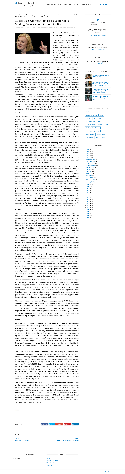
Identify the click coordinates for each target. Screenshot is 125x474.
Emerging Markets (90, 124)
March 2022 (89, 178)
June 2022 (89, 171)
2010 (88, 207)
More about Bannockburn (97, 35)
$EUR (101, 115)
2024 (88, 153)
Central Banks (95, 128)
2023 (88, 155)
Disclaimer (49, 465)
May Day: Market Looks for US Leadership (100, 76)
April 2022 (89, 176)
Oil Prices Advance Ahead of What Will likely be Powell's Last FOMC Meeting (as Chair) (101, 83)
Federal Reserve (90, 121)
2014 (88, 199)
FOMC (97, 137)
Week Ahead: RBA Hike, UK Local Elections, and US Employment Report (100, 90)
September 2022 (91, 165)
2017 (88, 193)
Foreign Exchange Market (92, 131)
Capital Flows (89, 137)
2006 (88, 216)
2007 (88, 213)
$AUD (106, 124)
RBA (51, 15)
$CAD (87, 128)
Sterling (100, 124)
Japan (47, 15)
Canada (25, 15)
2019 (88, 189)
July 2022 (89, 169)
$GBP (99, 121)
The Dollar (88, 118)
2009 (88, 209)
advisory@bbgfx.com (100, 63)
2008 (88, 211)
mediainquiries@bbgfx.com (97, 49)
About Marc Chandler (71, 4)
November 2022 (91, 161)
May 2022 (89, 173)
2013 (88, 201)
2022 (88, 157)
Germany (42, 15)
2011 (88, 205)
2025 (88, 151)
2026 (88, 149)
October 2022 (90, 163)
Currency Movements (91, 115)
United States (58, 15)
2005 (88, 218)
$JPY (100, 118)
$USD (20, 15)
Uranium (65, 15)
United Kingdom (90, 134)
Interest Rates (101, 134)
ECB (95, 118)
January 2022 (90, 182)
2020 (88, 187)
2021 (88, 184)
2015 (88, 197)
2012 (88, 203)
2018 (88, 191)
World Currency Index (54, 4)
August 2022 (90, 167)
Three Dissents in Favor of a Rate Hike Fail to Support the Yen (101, 97)
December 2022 (91, 159)
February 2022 (90, 180)
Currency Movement (33, 15)
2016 (88, 195)
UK (53, 15)
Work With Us (86, 4)
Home (16, 15)
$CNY (103, 137)
